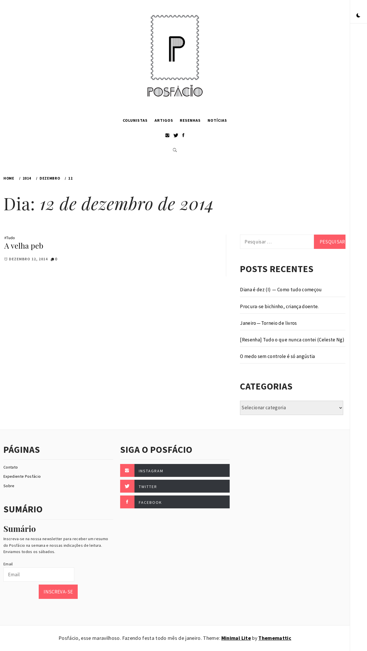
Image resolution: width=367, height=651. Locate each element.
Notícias (217, 120)
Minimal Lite (236, 638)
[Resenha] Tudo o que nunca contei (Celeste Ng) (292, 340)
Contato (10, 467)
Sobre (9, 485)
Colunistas (135, 120)
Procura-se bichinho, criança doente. (279, 306)
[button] (358, 15)
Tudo (10, 237)
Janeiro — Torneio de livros (268, 323)
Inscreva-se (58, 592)
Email (8, 564)
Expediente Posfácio (22, 476)
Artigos (164, 120)
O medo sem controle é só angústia (277, 356)
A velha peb (23, 246)
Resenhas (190, 120)
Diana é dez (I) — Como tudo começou (281, 289)
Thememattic (274, 638)
